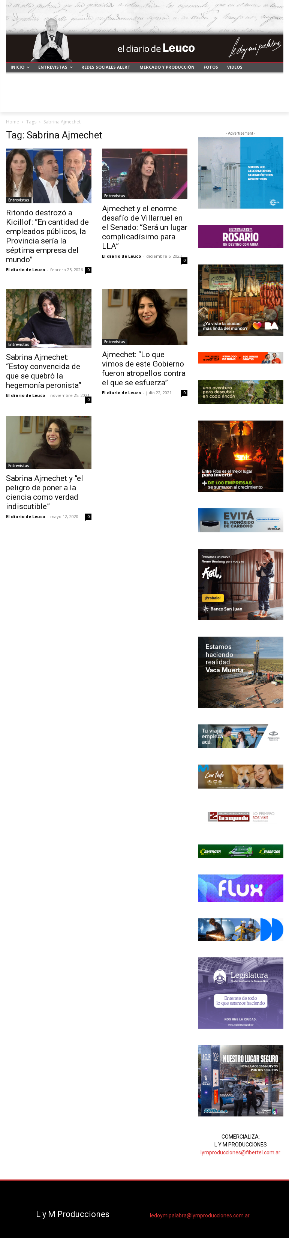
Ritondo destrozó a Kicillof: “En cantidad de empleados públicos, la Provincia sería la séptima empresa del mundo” (47, 236)
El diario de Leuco (25, 269)
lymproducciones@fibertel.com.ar (240, 1152)
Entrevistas (18, 200)
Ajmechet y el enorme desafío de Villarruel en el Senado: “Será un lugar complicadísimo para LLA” (144, 227)
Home (12, 122)
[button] (274, 103)
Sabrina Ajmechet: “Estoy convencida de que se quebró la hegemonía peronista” (43, 371)
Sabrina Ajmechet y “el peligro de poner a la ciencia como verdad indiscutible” (44, 492)
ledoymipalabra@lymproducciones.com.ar (200, 1215)
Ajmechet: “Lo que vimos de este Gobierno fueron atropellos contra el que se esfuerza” (144, 368)
